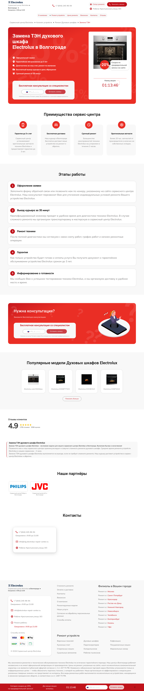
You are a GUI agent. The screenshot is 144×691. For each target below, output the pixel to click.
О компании (42, 15)
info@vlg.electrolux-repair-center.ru (32, 541)
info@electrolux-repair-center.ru (26, 610)
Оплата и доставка (65, 590)
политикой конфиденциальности (59, 96)
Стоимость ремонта (65, 586)
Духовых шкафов (91, 641)
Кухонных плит (63, 645)
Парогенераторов (91, 645)
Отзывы (103, 15)
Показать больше (72, 399)
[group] (18, 489)
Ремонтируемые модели (67, 605)
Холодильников (90, 649)
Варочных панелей (65, 641)
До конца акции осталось (50, 687)
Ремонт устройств (58, 15)
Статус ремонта (97, 4)
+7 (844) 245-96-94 (63, 6)
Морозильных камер (119, 649)
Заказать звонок (116, 4)
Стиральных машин (65, 649)
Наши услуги (62, 609)
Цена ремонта (72, 15)
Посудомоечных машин (120, 645)
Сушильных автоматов (66, 653)
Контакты (93, 15)
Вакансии (84, 15)
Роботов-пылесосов (92, 653)
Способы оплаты (64, 620)
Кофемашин (115, 641)
